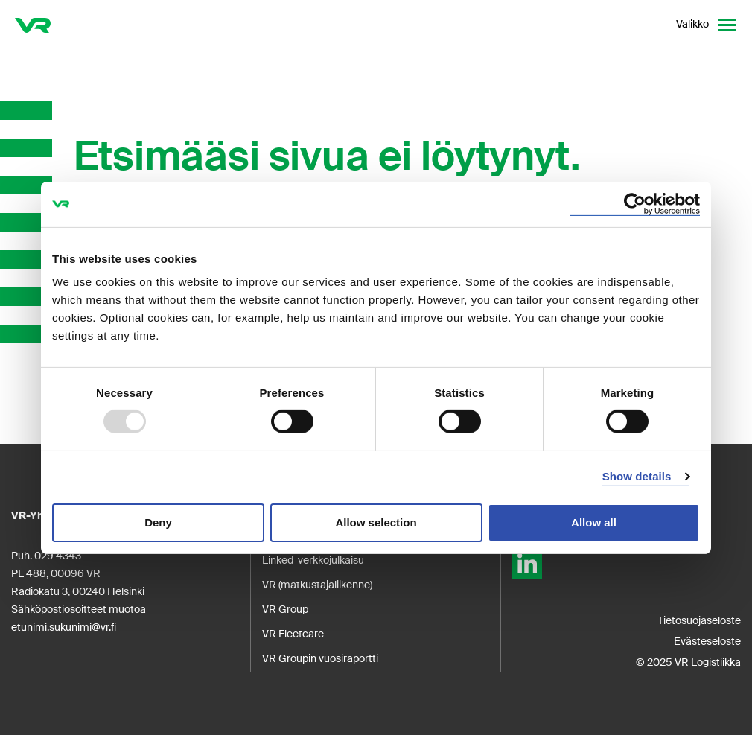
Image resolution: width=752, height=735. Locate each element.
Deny (158, 522)
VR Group (285, 609)
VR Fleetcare (293, 633)
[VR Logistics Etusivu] (33, 25)
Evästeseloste (707, 641)
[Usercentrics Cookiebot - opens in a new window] (635, 203)
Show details (637, 476)
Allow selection (375, 522)
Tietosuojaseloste (699, 620)
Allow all (593, 522)
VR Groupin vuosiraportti (320, 658)
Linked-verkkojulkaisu (313, 560)
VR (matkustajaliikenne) (317, 584)
